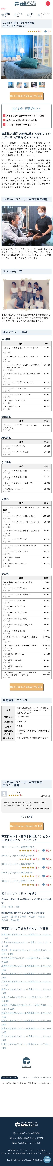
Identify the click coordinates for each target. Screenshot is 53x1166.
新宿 (4, 906)
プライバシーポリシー (27, 1150)
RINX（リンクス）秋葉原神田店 (18, 855)
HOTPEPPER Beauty (41, 809)
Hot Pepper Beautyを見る (26, 96)
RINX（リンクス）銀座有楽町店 (18, 864)
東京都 (5, 920)
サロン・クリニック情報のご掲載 (13, 1153)
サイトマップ (34, 1153)
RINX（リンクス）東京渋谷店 (16, 872)
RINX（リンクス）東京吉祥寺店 (18, 847)
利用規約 (42, 1150)
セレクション (47, 1153)
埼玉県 (32, 916)
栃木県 (14, 916)
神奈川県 (15, 920)
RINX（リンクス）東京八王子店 (18, 881)
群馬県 (23, 916)
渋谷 (18, 906)
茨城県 (5, 916)
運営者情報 (12, 1150)
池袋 (11, 906)
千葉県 (41, 916)
